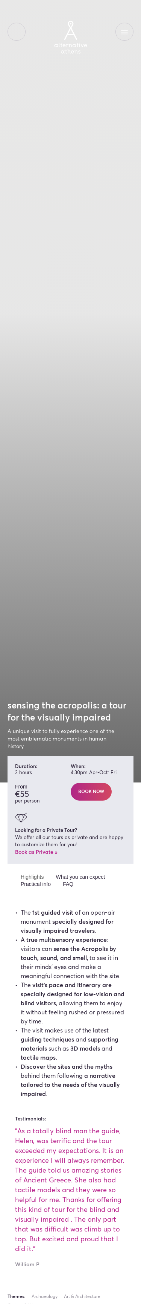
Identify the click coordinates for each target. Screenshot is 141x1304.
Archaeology (45, 1297)
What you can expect (80, 877)
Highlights (32, 877)
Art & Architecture (82, 1297)
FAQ (68, 884)
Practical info (36, 884)
